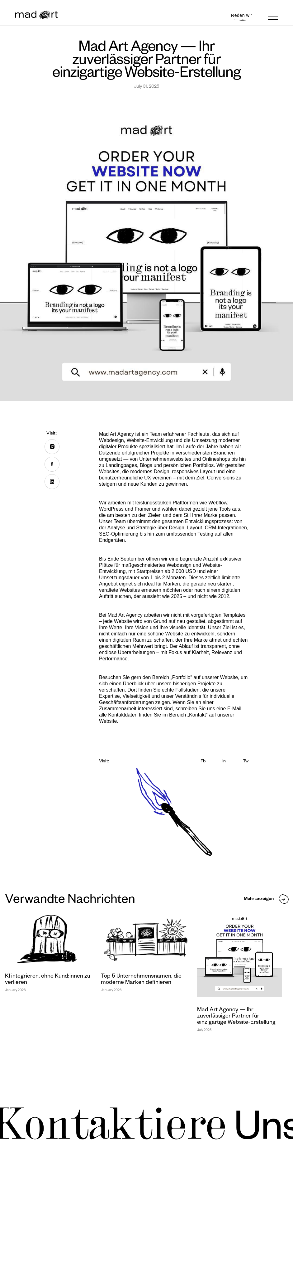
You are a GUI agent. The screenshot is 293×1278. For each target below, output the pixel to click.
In (224, 761)
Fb (203, 761)
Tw (245, 761)
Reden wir (241, 15)
